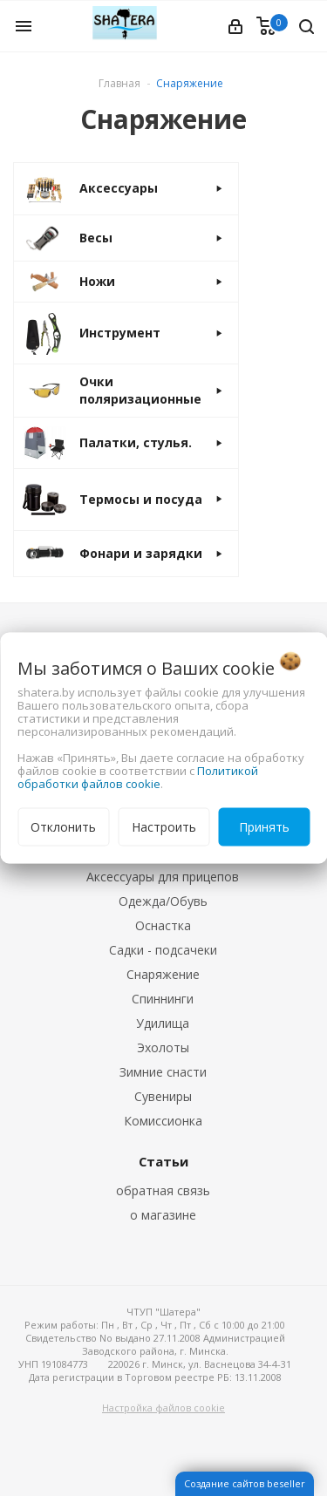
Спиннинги (163, 998)
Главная (119, 83)
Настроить (164, 827)
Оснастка (163, 925)
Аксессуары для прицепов (162, 876)
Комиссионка (163, 1120)
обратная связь (163, 1190)
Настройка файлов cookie (163, 1407)
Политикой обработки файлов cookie (137, 777)
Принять (264, 827)
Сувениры (163, 1096)
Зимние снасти (163, 1072)
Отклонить (63, 827)
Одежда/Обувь (163, 901)
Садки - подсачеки (163, 950)
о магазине (163, 1215)
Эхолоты (163, 1047)
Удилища (162, 1023)
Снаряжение (163, 974)
